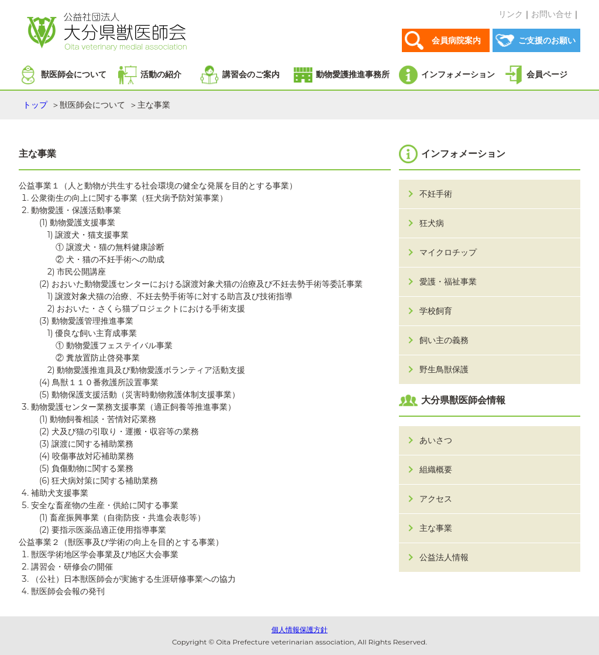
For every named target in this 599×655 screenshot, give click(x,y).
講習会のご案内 (251, 74)
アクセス (435, 498)
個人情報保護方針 (299, 629)
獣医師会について (73, 74)
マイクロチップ (448, 252)
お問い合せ (551, 14)
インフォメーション (458, 74)
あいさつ (435, 440)
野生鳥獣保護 (444, 369)
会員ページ (546, 74)
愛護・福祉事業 (448, 281)
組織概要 (435, 469)
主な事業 (435, 528)
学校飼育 (435, 311)
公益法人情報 (444, 557)
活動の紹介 (160, 74)
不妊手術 (435, 193)
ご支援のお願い (547, 40)
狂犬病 (431, 223)
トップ (35, 105)
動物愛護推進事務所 (353, 74)
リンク (510, 14)
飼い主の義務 (444, 340)
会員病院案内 (456, 40)
